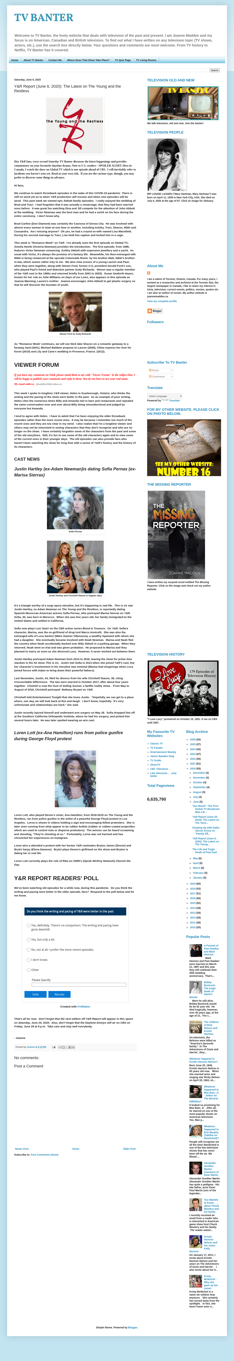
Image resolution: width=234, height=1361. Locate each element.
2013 (193, 912)
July (196, 797)
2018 (193, 888)
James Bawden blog (162, 756)
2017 (193, 893)
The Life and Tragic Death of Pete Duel (204, 851)
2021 (193, 763)
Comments (157, 376)
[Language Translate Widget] (164, 396)
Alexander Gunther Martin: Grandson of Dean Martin (211, 1169)
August (197, 792)
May (196, 858)
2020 (193, 768)
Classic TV (156, 743)
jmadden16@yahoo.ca (49, 383)
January (198, 877)
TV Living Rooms (146, 60)
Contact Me (55, 60)
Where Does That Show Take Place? (88, 60)
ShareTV (155, 764)
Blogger (132, 1327)
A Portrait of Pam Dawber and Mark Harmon (211, 950)
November (199, 777)
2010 (193, 927)
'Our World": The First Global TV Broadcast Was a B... (205, 809)
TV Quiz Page (123, 60)
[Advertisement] (177, 233)
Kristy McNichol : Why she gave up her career (211, 1282)
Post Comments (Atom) (44, 1154)
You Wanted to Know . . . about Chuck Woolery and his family (211, 1205)
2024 (193, 749)
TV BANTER (44, 18)
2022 (193, 758)
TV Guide (155, 760)
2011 (193, 922)
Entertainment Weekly (163, 752)
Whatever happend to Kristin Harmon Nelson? (203, 1060)
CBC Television (159, 769)
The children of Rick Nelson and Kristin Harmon (211, 1028)
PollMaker (83, 1006)
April (196, 863)
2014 (193, 908)
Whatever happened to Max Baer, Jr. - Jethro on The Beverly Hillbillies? (204, 1094)
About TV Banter (33, 60)
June (196, 801)
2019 (193, 883)
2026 (193, 739)
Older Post (129, 1148)
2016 (193, 898)
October (198, 782)
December (199, 772)
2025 (193, 744)
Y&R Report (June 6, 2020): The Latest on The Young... (205, 841)
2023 (193, 754)
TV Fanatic (156, 747)
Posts (154, 370)
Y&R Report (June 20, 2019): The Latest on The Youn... (205, 819)
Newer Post (22, 1148)
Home (14, 60)
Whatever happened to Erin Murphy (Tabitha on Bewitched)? (211, 1132)
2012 (193, 917)
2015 (193, 903)
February (198, 872)
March (197, 867)
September (200, 787)
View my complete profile (162, 301)
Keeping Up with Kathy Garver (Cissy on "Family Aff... (205, 830)
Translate (171, 400)
